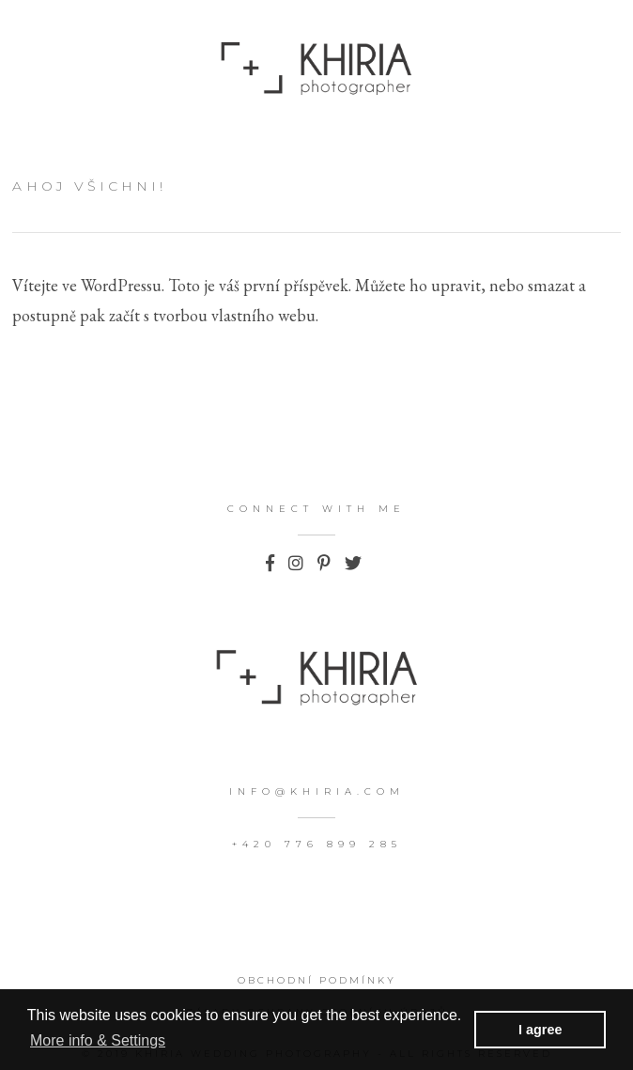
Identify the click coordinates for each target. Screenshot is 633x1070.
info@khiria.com (317, 791)
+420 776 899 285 (317, 844)
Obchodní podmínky (317, 980)
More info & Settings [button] (97, 1040)
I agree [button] (540, 1029)
